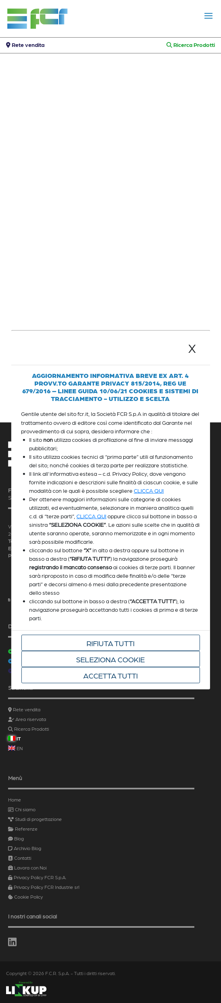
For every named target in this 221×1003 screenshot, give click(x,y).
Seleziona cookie (110, 659)
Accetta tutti (110, 675)
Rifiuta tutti (110, 642)
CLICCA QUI (149, 490)
